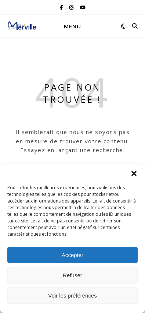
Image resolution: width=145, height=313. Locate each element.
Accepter (72, 255)
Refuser (72, 275)
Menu (72, 26)
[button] (134, 173)
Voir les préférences (72, 295)
